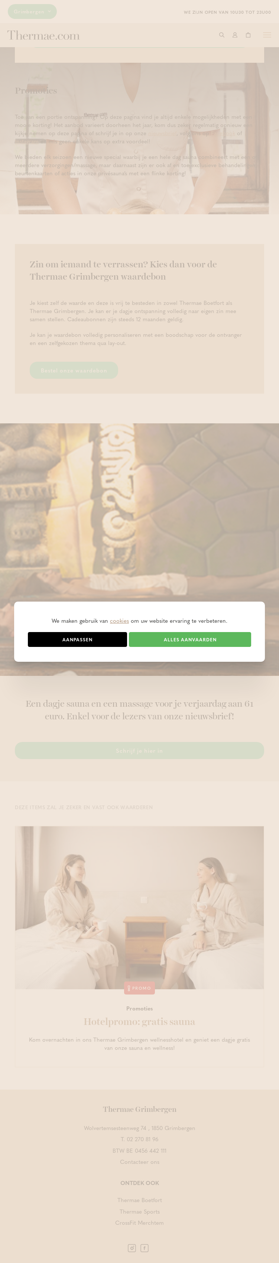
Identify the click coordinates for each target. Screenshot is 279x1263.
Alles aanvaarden (190, 639)
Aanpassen (77, 639)
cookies (119, 620)
